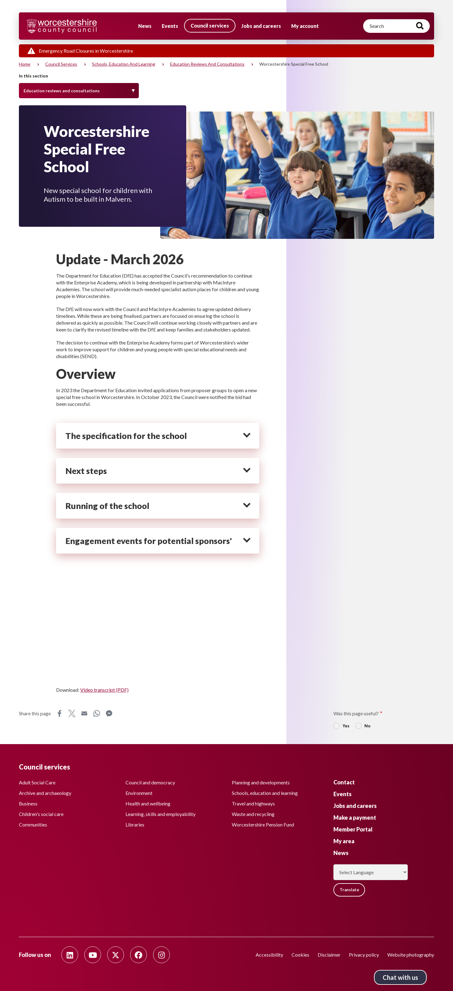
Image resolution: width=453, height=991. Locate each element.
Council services (210, 26)
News (145, 26)
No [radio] (367, 725)
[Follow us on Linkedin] (69, 954)
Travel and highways (253, 802)
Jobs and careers (261, 26)
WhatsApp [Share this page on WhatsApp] (96, 713)
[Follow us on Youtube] (92, 954)
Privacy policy (364, 955)
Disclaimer (329, 955)
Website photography (410, 955)
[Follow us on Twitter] (115, 954)
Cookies (300, 955)
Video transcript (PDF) (104, 690)
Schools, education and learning (123, 64)
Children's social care (41, 813)
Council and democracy (150, 781)
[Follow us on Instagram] (161, 954)
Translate (350, 889)
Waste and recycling (253, 813)
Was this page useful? (356, 713)
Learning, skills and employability (160, 813)
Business (28, 802)
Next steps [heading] (86, 471)
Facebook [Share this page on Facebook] (59, 713)
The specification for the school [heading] (126, 436)
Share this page (35, 713)
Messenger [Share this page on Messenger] (109, 713)
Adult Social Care (37, 781)
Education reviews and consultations (207, 64)
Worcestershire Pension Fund (263, 824)
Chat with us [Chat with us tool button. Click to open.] (400, 977)
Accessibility (269, 955)
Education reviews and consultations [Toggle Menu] (62, 90)
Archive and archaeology (45, 792)
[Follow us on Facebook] (138, 954)
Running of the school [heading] (107, 506)
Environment (138, 792)
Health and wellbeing (147, 802)
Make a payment (354, 816)
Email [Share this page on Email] (84, 713)
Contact (344, 781)
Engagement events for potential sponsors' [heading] (148, 541)
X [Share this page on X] (72, 713)
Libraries (134, 824)
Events (170, 26)
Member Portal (352, 828)
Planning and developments (261, 781)
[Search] (396, 26)
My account (305, 26)
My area (343, 840)
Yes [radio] (346, 725)
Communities (33, 824)
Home (24, 64)
